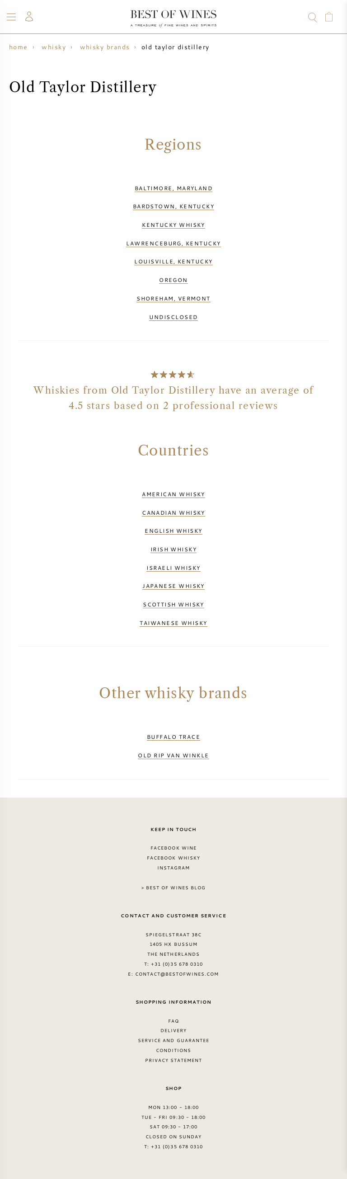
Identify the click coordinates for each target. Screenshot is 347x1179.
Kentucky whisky (173, 224)
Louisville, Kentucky (173, 261)
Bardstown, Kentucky (174, 206)
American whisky (173, 494)
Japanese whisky (173, 585)
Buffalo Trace (173, 736)
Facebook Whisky (173, 858)
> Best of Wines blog (173, 887)
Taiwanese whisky (173, 622)
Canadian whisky (173, 512)
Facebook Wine (173, 848)
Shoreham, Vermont (173, 298)
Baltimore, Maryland (174, 188)
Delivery (173, 1030)
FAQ (173, 1021)
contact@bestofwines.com (177, 974)
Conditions (173, 1050)
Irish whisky (173, 549)
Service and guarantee (173, 1040)
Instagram (173, 867)
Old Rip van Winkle (173, 755)
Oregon (173, 279)
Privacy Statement (173, 1060)
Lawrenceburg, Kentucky (173, 243)
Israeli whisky (173, 567)
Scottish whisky (173, 604)
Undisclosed (173, 316)
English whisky (173, 530)
